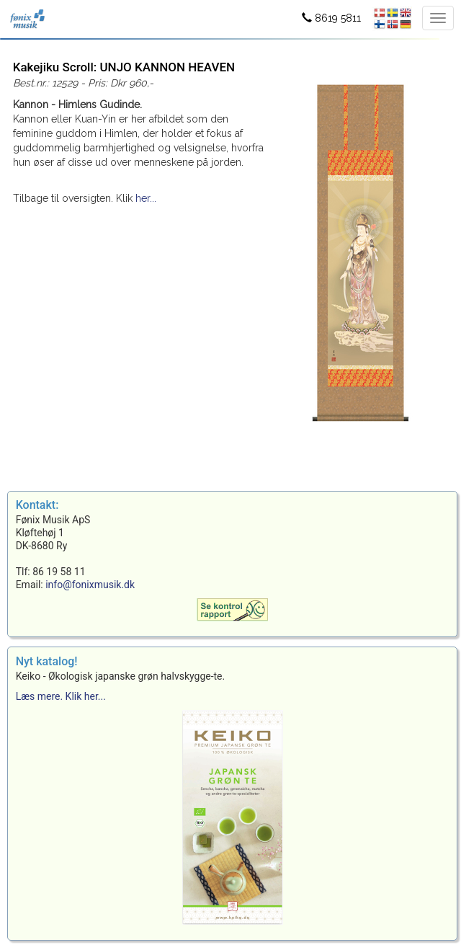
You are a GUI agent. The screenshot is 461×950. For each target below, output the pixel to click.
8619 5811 (331, 18)
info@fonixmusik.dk (90, 584)
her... (145, 198)
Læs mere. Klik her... (61, 696)
